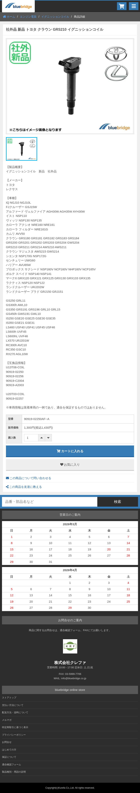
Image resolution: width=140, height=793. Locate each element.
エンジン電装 (28, 16)
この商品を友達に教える (24, 486)
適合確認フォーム (11, 764)
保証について (9, 757)
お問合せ (7, 742)
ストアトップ (9, 697)
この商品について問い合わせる (28, 478)
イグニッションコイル (55, 16)
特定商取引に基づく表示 (15, 727)
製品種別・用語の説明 (14, 771)
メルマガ (7, 720)
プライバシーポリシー (14, 734)
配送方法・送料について (15, 712)
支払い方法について (12, 705)
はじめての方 (9, 749)
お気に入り (70, 464)
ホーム (9, 16)
